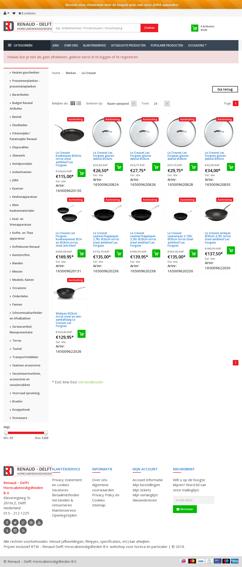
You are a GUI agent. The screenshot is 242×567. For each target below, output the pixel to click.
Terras (15, 341)
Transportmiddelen (24, 357)
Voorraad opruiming (25, 393)
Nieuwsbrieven (145, 500)
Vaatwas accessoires (25, 365)
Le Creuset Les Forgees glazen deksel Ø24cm (103, 156)
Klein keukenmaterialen (22, 208)
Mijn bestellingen (146, 484)
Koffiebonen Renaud (24, 247)
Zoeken (149, 28)
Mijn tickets (142, 490)
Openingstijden (64, 515)
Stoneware (18, 418)
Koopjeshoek (20, 410)
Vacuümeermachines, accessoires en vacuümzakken (25, 379)
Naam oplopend (118, 104)
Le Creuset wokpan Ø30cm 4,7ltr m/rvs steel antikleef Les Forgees (218, 237)
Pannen (16, 304)
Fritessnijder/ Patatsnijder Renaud (23, 136)
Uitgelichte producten (128, 45)
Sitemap (98, 505)
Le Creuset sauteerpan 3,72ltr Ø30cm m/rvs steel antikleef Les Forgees (180, 239)
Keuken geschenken (24, 72)
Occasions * (197, 45)
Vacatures (60, 490)
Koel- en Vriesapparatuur (20, 222)
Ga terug (225, 89)
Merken (71, 73)
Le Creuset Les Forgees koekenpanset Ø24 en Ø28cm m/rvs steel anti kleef (69, 239)
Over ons (71, 45)
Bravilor (16, 401)
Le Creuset (89, 73)
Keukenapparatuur (23, 197)
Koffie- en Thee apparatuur (21, 235)
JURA (56, 45)
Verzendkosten (90, 382)
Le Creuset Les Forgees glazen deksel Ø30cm (215, 156)
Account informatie (148, 479)
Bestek (16, 117)
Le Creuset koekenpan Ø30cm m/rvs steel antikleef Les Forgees (68, 159)
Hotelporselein (21, 164)
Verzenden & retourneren (62, 502)
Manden (16, 263)
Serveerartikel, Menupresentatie (21, 329)
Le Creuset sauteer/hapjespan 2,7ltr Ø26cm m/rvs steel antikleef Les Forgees (106, 239)
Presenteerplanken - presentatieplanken (25, 83)
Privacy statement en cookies (67, 482)
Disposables (19, 147)
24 (155, 104)
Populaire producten (167, 45)
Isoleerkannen (20, 172)
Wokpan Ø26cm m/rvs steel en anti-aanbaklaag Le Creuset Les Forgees (69, 319)
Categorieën (20, 45)
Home (56, 73)
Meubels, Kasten (22, 280)
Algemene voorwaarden (103, 487)
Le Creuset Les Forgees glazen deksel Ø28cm (178, 156)
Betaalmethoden (65, 495)
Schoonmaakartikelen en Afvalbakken (26, 315)
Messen (16, 271)
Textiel (16, 349)
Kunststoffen (20, 255)
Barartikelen (19, 95)
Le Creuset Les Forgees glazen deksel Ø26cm (140, 156)
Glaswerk (17, 155)
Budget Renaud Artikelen (21, 106)
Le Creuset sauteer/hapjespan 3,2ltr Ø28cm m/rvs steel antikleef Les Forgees (143, 239)
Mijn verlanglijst (145, 495)
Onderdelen (19, 296)
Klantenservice (94, 45)
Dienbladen (18, 125)
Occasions (18, 288)
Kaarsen (16, 188)
